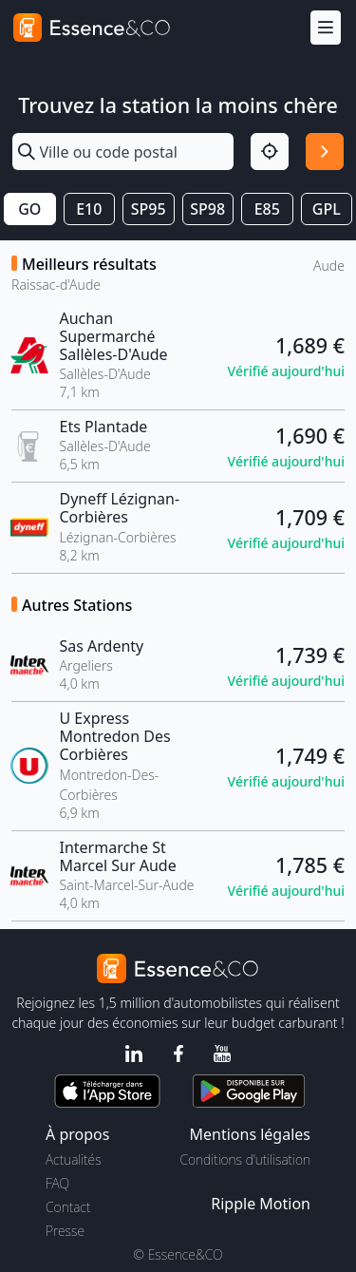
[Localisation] (270, 152)
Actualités (74, 1159)
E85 (267, 209)
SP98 (207, 209)
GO (29, 209)
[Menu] (325, 28)
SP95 (148, 209)
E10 (89, 209)
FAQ (57, 1183)
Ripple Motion (260, 1203)
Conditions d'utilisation (244, 1159)
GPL (326, 209)
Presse (65, 1231)
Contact (68, 1207)
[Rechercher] (325, 152)
